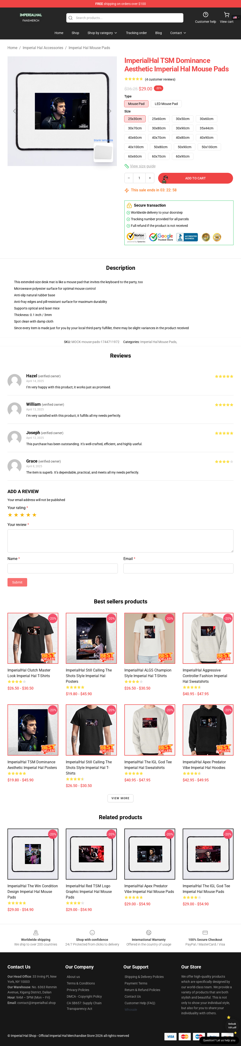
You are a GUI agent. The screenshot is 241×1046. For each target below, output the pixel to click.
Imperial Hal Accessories (43, 48)
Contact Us (133, 996)
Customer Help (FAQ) (140, 1003)
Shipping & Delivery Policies (144, 977)
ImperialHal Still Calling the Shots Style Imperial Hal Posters (89, 676)
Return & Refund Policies (142, 990)
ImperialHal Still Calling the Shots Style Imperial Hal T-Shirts (89, 768)
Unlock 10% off (232, 1026)
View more (120, 798)
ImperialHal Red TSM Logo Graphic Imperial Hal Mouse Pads (89, 891)
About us (73, 977)
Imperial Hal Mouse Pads (89, 48)
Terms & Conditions (81, 983)
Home (12, 48)
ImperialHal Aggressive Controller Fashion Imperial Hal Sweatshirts (205, 676)
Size (127, 111)
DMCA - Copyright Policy (84, 996)
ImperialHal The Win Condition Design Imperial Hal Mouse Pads (32, 891)
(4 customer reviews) (160, 79)
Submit (17, 582)
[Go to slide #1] (50, 176)
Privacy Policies (78, 990)
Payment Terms (136, 983)
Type (128, 96)
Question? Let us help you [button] (219, 1040)
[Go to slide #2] (74, 176)
